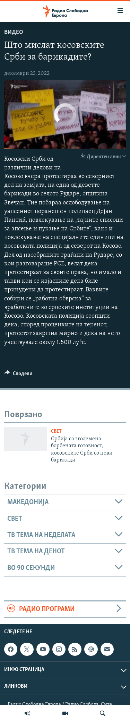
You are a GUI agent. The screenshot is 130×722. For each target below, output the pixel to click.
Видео (13, 32)
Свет (56, 431)
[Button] (18, 375)
